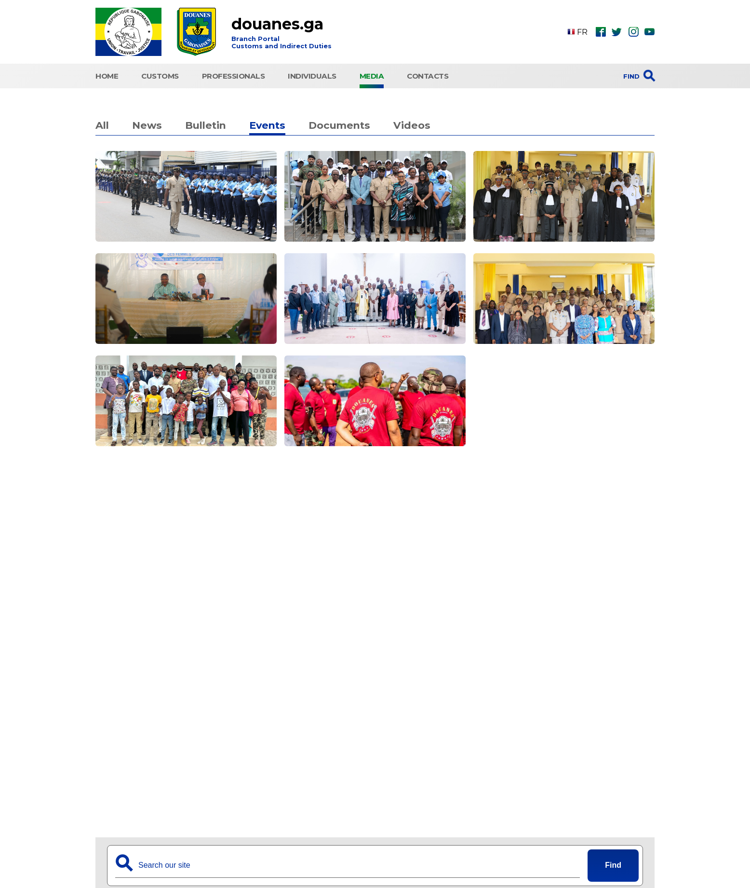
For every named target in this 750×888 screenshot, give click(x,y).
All (102, 125)
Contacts (427, 76)
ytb (649, 32)
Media (372, 76)
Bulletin (205, 125)
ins (633, 32)
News (147, 125)
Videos (411, 125)
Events (267, 125)
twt (617, 32)
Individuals (312, 76)
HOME (106, 76)
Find (613, 865)
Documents (339, 125)
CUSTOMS (160, 76)
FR (577, 32)
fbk (601, 32)
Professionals (233, 76)
